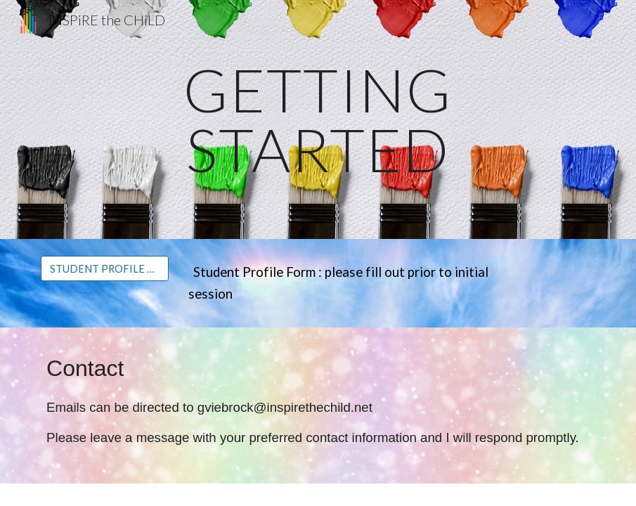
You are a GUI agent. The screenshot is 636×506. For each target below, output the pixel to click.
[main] (318, 120)
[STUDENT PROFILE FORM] (104, 268)
